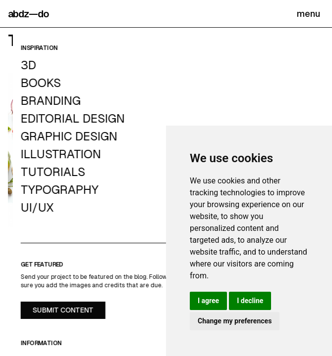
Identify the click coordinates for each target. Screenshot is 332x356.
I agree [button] (208, 301)
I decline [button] (250, 301)
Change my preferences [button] (235, 321)
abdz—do (28, 13)
